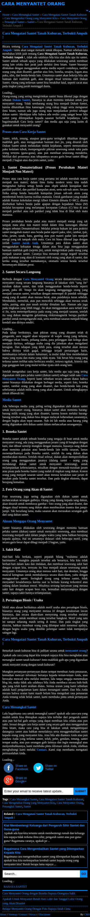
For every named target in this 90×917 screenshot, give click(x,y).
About (3, 914)
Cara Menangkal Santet (25, 14)
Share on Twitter (51, 767)
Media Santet (11, 400)
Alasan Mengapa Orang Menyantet (27, 521)
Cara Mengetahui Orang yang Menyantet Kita (31, 18)
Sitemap (12, 914)
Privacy (33, 914)
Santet (31, 22)
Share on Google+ (21, 779)
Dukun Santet (21, 100)
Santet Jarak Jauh (25, 243)
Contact (42, 749)
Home (5, 14)
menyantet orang (75, 650)
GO (83, 874)
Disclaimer (44, 914)
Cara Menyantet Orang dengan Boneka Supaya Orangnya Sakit (38, 893)
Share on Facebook (21, 767)
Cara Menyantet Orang (73, 18)
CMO (87, 914)
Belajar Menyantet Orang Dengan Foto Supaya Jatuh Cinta (36, 908)
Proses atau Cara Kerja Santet (24, 132)
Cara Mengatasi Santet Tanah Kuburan (64, 14)
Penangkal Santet (14, 22)
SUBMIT (80, 791)
